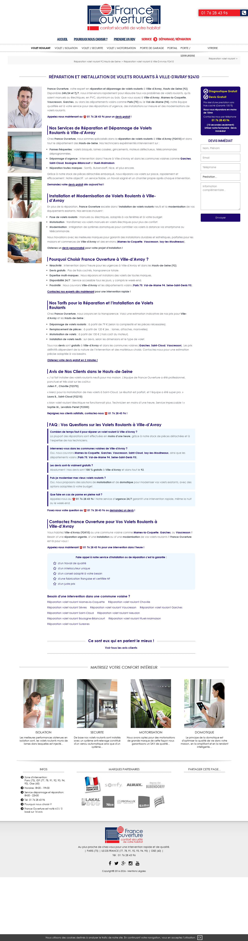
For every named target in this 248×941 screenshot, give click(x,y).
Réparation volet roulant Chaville (129, 665)
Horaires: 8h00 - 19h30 (37, 851)
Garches (185, 222)
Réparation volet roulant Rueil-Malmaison (135, 682)
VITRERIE (212, 48)
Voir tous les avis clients (121, 711)
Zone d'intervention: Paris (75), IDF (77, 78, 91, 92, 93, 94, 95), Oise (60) (45, 844)
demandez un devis (122, 574)
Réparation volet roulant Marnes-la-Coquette (76, 665)
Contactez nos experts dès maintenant (70, 355)
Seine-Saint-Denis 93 (178, 349)
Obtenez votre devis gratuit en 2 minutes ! (72, 424)
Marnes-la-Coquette (129, 305)
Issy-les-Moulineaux (172, 305)
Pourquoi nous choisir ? (90, 39)
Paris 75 (137, 349)
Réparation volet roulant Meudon (118, 676)
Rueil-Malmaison (104, 226)
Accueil (62, 39)
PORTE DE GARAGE (152, 48)
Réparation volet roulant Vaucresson (113, 671)
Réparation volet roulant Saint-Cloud (70, 676)
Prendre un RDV (124, 39)
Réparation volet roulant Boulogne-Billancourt (76, 682)
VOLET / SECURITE (92, 48)
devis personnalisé (73, 311)
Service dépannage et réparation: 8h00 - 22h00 (44, 857)
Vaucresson (151, 305)
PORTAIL (172, 48)
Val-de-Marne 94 (154, 349)
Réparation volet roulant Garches (161, 671)
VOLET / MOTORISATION (121, 48)
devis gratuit (122, 180)
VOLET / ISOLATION (66, 48)
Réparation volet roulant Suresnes (68, 687)
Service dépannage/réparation (166, 39)
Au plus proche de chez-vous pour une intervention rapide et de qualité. (124, 910)
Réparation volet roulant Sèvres (67, 671)
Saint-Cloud (56, 226)
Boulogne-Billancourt (77, 226)
